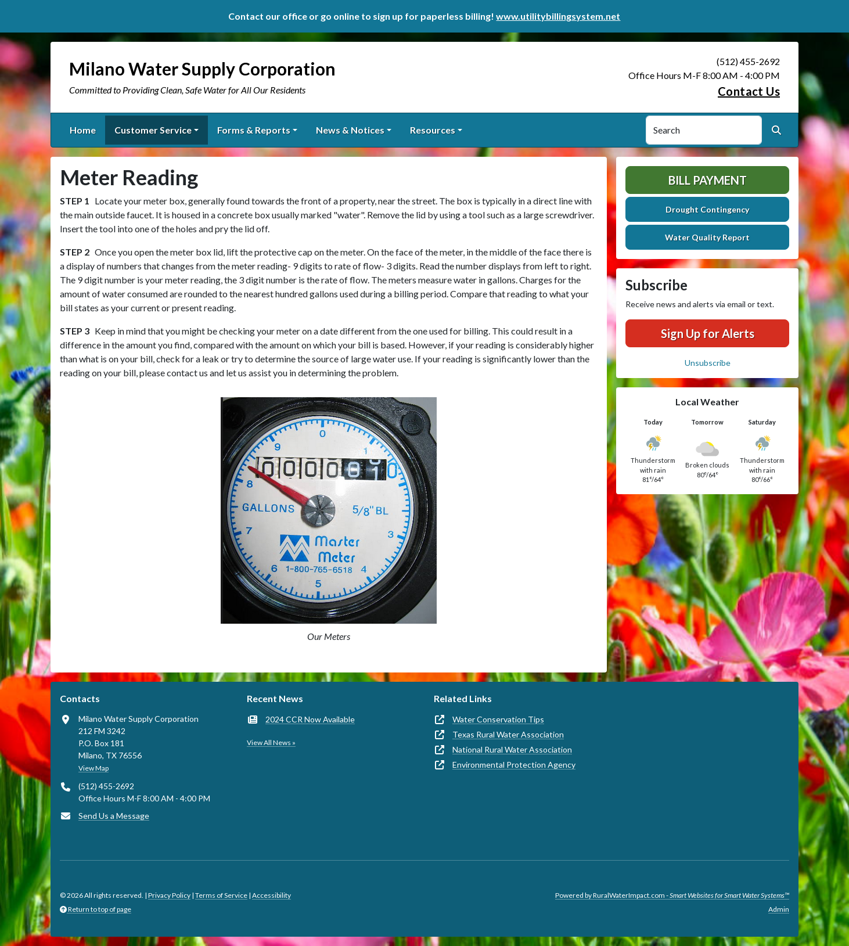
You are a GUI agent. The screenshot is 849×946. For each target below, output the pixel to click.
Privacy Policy (169, 895)
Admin (778, 909)
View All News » (271, 742)
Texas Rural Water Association (508, 734)
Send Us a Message (113, 816)
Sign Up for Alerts (707, 333)
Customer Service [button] (153, 129)
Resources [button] (432, 129)
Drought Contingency (707, 209)
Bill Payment (707, 180)
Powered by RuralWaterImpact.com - (672, 895)
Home (83, 129)
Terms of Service (221, 895)
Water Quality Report (707, 237)
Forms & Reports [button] (253, 129)
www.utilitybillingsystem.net (558, 15)
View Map (93, 768)
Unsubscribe (708, 363)
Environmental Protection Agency (513, 764)
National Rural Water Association (512, 749)
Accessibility (271, 895)
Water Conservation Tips (498, 719)
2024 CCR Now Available (310, 719)
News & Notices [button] (350, 129)
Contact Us (749, 91)
